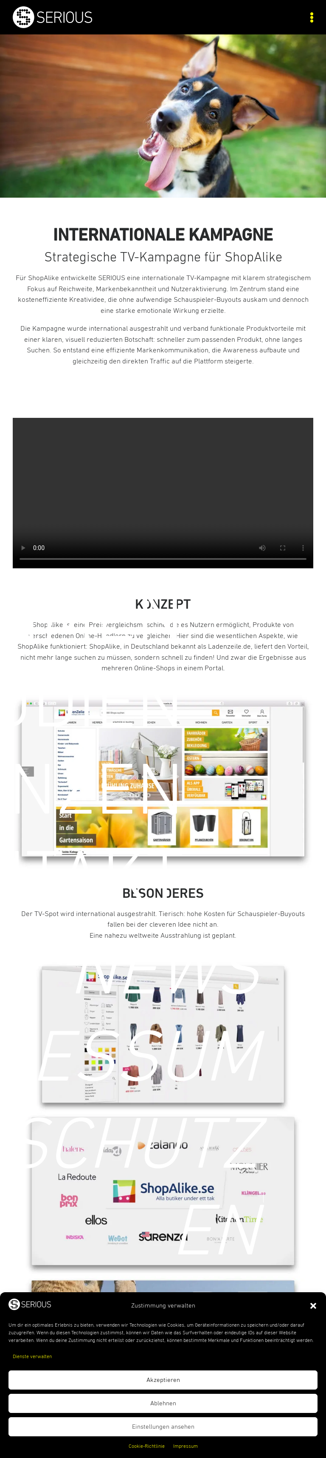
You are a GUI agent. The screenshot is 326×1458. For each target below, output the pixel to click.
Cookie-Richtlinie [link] (147, 1446)
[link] (88, 26)
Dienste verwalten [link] (32, 1356)
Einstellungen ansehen (163, 1427)
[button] (313, 1306)
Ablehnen (163, 1403)
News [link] (164, 972)
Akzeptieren (163, 1380)
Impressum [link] (185, 1446)
